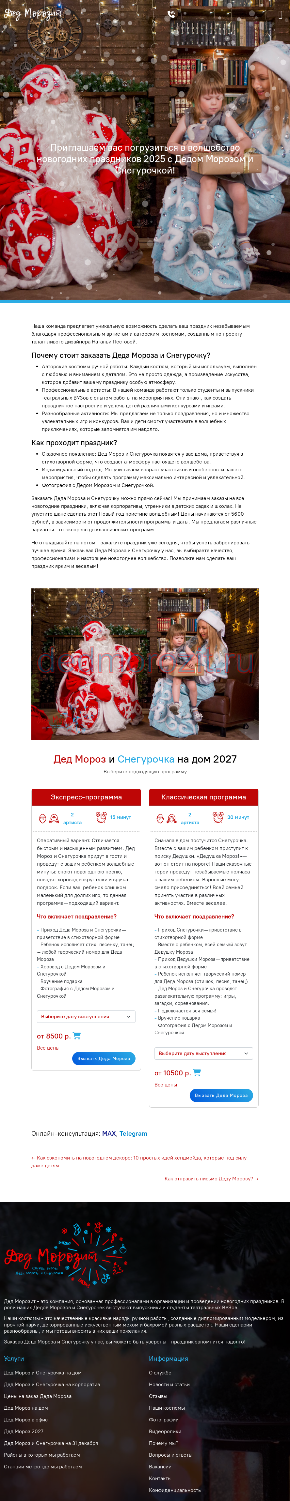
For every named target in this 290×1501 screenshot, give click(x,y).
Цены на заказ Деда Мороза (38, 1396)
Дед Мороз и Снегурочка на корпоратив (52, 1384)
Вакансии (160, 1466)
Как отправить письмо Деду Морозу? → (212, 1178)
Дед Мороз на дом (26, 1408)
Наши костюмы (167, 1408)
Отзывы (158, 1396)
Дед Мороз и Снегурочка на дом (43, 1373)
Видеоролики (165, 1431)
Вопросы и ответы (170, 1455)
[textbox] (82, 1017)
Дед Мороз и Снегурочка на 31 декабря (51, 1443)
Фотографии (164, 1420)
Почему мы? (163, 1443)
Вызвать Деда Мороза (103, 1058)
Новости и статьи (169, 1384)
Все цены (48, 1048)
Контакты (160, 1478)
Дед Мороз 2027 (23, 1431)
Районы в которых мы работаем (42, 1455)
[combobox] (86, 1016)
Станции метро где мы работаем (43, 1466)
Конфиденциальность (175, 1490)
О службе (160, 1373)
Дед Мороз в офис (26, 1420)
